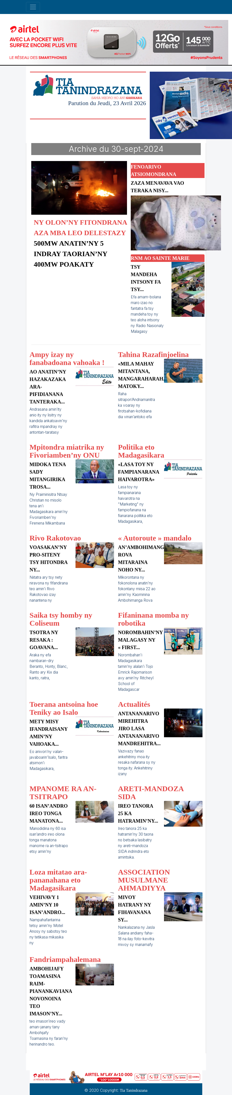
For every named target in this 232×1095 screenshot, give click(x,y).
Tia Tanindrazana (133, 1090)
